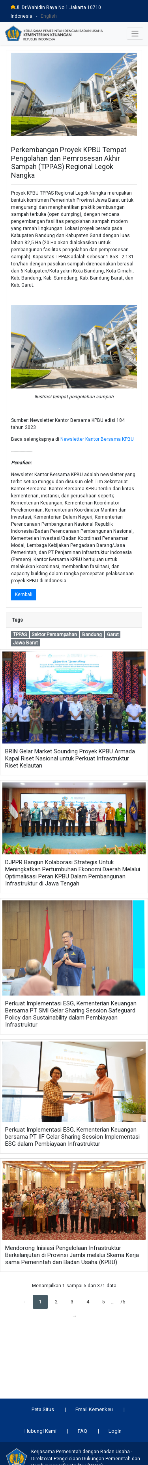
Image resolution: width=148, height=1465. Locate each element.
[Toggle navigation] (135, 34)
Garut (113, 634)
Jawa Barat (25, 643)
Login (115, 1431)
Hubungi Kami (40, 1431)
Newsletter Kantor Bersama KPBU (97, 439)
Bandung (92, 634)
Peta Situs (43, 1409)
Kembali (23, 594)
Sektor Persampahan (54, 634)
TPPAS (20, 634)
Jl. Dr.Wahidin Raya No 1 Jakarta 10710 (56, 7)
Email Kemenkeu (94, 1409)
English (49, 16)
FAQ (82, 1431)
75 (123, 1302)
